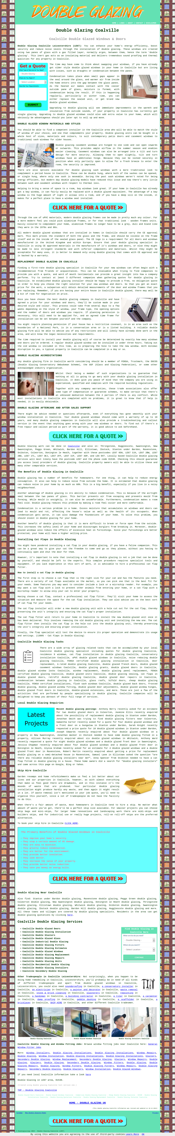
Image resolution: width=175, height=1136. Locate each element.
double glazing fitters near (123, 719)
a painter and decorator (85, 989)
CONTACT (139, 23)
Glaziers (151, 1056)
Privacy (155, 1113)
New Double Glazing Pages (35, 1113)
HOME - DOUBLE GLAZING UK (87, 1102)
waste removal (128, 989)
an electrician (41, 989)
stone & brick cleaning (51, 993)
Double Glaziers (73, 1069)
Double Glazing (27, 1056)
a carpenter (150, 996)
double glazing (110, 49)
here (70, 915)
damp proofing (46, 999)
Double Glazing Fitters (99, 1066)
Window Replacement (65, 1059)
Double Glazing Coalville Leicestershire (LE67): (50, 46)
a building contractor (79, 996)
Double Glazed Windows (127, 1069)
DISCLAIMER (151, 23)
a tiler (118, 996)
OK (143, 1134)
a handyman (38, 996)
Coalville (74, 446)
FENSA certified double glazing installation (98, 661)
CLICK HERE (71, 823)
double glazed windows (86, 67)
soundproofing (73, 986)
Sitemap (19, 1113)
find (27, 899)
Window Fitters (113, 1062)
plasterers (93, 993)
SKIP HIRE (56, 1003)
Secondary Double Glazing (34, 1059)
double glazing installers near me (65, 758)
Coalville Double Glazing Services (50, 922)
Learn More (132, 1134)
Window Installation (51, 1056)
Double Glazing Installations (72, 1053)
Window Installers (38, 1053)
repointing (126, 993)
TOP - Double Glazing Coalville (37, 1090)
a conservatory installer (118, 986)
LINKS (121, 23)
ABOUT (130, 23)
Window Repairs (146, 1053)
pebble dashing (86, 999)
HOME (114, 23)
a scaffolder (126, 999)
